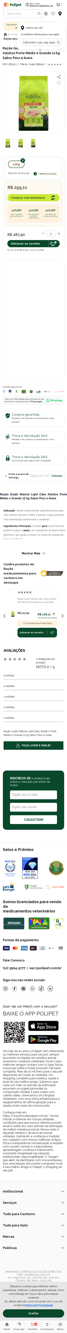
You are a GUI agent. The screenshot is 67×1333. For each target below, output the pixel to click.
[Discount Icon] (45, 13)
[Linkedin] (50, 988)
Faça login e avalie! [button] (33, 746)
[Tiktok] (41, 988)
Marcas (33, 1236)
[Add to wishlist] (59, 83)
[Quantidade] (51, 233)
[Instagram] (5, 988)
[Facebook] (14, 988)
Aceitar (33, 1313)
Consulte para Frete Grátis (37, 623)
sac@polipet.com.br (45, 968)
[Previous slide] (4, 616)
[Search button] (39, 13)
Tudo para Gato (33, 1225)
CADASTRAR (33, 820)
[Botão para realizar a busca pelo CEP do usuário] (58, 42)
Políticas (33, 1248)
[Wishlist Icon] (53, 13)
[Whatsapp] (32, 988)
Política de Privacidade (38, 1305)
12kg (16, 164)
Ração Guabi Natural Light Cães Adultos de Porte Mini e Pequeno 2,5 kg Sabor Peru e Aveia (37, 601)
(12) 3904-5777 (14, 968)
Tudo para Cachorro (33, 1214)
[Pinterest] (23, 988)
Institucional (33, 1191)
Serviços (33, 1203)
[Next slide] (62, 616)
